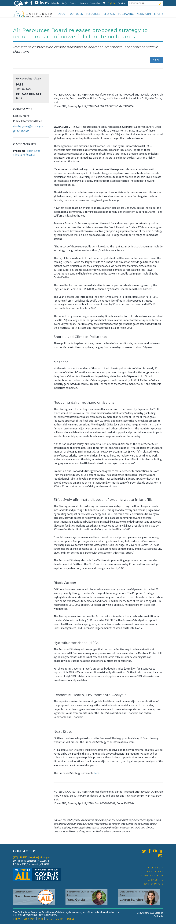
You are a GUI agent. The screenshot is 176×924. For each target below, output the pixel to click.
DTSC (49, 918)
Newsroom (144, 14)
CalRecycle (29, 918)
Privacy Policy (154, 871)
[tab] (104, 3)
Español (121, 3)
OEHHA (59, 918)
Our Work (76, 14)
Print (156, 60)
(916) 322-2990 (21, 131)
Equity (158, 14)
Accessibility (155, 867)
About (63, 14)
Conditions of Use (152, 875)
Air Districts (155, 879)
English (111, 3)
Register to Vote (153, 883)
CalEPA (16, 918)
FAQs (64, 3)
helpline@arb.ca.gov (39, 857)
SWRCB (71, 918)
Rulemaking (126, 14)
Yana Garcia (76, 900)
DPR (40, 918)
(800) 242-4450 (20, 857)
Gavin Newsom (26, 896)
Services (109, 14)
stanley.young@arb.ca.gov (28, 126)
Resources (93, 14)
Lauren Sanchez (131, 900)
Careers (84, 3)
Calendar (55, 3)
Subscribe (95, 3)
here (96, 773)
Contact (73, 3)
